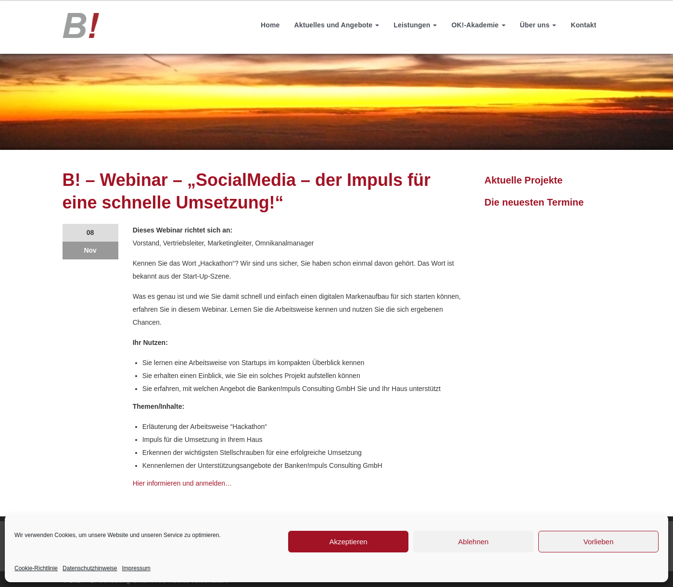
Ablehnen (473, 542)
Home (270, 25)
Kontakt (583, 25)
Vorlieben (599, 542)
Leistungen (415, 25)
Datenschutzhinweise (90, 568)
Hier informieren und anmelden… (182, 483)
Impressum (136, 568)
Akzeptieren (348, 542)
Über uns (538, 25)
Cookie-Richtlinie (36, 568)
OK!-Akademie (478, 25)
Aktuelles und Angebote (336, 25)
